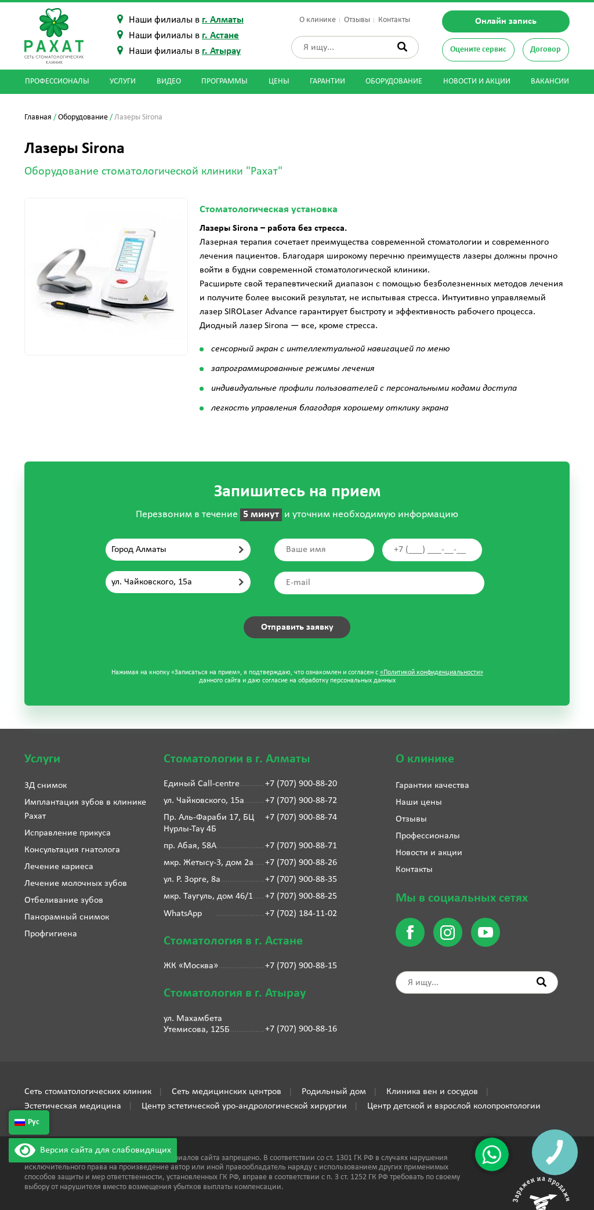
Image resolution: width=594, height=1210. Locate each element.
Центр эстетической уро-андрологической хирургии (244, 1106)
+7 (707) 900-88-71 (301, 846)
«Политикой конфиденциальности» (431, 672)
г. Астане (220, 36)
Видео (169, 81)
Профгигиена (50, 934)
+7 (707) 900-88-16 (301, 1029)
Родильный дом (334, 1091)
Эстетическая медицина (72, 1106)
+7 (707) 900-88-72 (301, 800)
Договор (545, 49)
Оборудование (393, 81)
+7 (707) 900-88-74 (301, 817)
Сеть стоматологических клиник (87, 1091)
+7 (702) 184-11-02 (301, 913)
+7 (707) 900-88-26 (301, 862)
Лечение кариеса (58, 866)
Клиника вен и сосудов (432, 1091)
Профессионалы (57, 81)
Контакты (394, 20)
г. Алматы (223, 20)
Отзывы (357, 20)
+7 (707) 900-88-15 (301, 966)
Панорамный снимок (66, 917)
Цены (279, 81)
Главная (38, 117)
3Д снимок (45, 785)
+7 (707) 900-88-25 (301, 896)
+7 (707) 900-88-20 (301, 784)
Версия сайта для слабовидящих (93, 1150)
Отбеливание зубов (63, 900)
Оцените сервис (478, 49)
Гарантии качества (432, 785)
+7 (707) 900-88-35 (301, 879)
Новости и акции (476, 81)
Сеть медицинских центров (226, 1091)
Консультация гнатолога (72, 850)
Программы (224, 81)
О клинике (317, 20)
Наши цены (419, 802)
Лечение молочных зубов (75, 883)
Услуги (123, 81)
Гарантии (327, 81)
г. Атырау (221, 51)
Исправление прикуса (67, 833)
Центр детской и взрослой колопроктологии (454, 1106)
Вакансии (550, 81)
